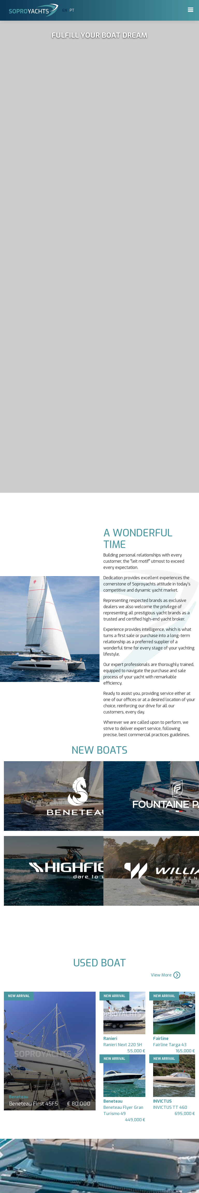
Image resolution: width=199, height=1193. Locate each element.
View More (166, 975)
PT (72, 10)
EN (64, 10)
